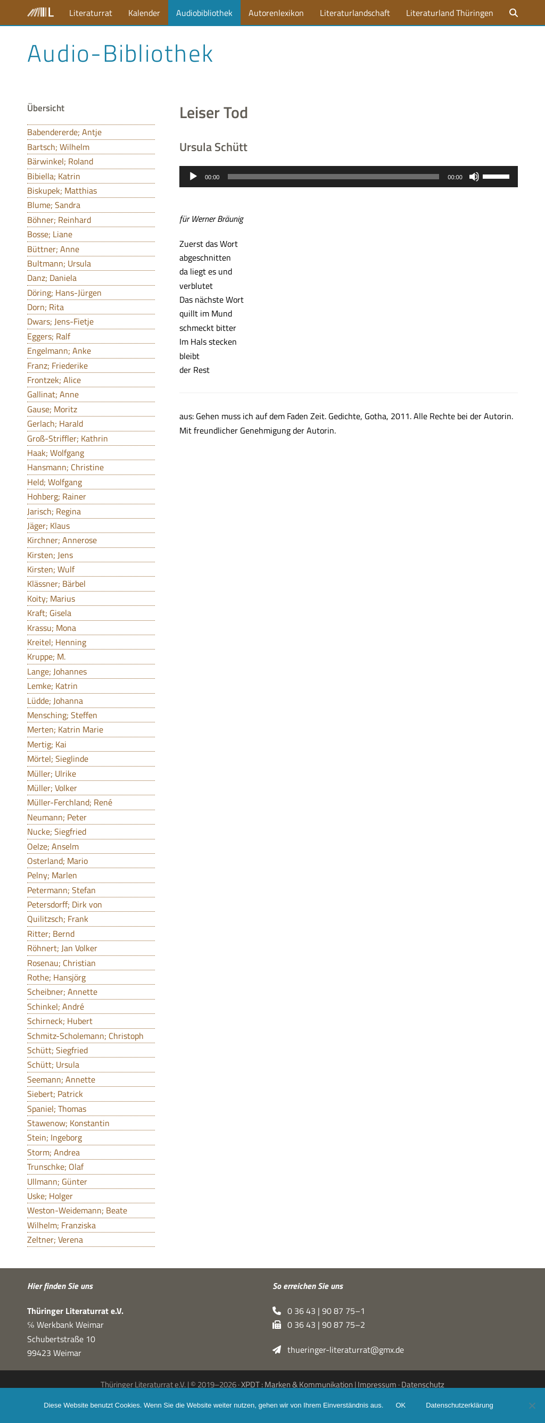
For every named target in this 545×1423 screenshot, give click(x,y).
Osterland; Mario (57, 860)
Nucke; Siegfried (56, 831)
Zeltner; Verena (55, 1239)
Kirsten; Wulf (51, 569)
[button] (513, 12)
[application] (348, 176)
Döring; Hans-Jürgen (64, 292)
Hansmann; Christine (65, 467)
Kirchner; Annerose (62, 540)
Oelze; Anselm (53, 846)
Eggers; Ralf (48, 336)
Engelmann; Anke (59, 350)
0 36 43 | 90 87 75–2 (318, 1324)
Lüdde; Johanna (55, 700)
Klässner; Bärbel (56, 583)
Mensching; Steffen (62, 715)
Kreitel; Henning (56, 642)
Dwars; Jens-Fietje (60, 321)
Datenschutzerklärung (459, 1406)
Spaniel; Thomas (56, 1108)
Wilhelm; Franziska (61, 1225)
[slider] (333, 176)
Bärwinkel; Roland (60, 161)
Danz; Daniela (52, 277)
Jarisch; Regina (54, 511)
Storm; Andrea (53, 1152)
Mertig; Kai (47, 744)
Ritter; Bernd (51, 933)
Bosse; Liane (49, 234)
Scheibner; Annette (62, 991)
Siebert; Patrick (55, 1093)
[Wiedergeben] (193, 176)
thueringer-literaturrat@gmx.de (338, 1349)
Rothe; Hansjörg (56, 977)
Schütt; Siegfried (57, 1050)
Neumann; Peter (57, 817)
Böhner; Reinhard (59, 219)
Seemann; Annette (61, 1079)
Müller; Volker (52, 787)
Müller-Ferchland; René (69, 802)
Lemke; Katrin (52, 685)
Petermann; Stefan (61, 890)
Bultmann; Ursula (59, 263)
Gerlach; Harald (55, 423)
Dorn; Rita (45, 307)
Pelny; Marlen (52, 875)
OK (401, 1406)
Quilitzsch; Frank (57, 918)
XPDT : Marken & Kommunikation (297, 1384)
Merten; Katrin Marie (65, 729)
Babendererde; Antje (64, 132)
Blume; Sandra (53, 204)
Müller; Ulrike (51, 773)
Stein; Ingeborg (54, 1137)
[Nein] (531, 1405)
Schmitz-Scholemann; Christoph (85, 1035)
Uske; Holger (50, 1195)
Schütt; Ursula (53, 1064)
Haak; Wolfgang (55, 452)
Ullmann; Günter (57, 1181)
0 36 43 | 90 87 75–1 (318, 1310)
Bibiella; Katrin (53, 176)
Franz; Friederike (57, 365)
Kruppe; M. (46, 656)
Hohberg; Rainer (56, 496)
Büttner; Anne (53, 249)
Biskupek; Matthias (62, 190)
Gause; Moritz (52, 409)
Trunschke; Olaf (55, 1166)
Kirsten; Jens (50, 554)
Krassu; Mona (51, 627)
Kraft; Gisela (49, 612)
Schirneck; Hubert (60, 1020)
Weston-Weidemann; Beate (77, 1210)
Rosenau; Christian (61, 962)
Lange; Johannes (57, 671)
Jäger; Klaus (48, 525)
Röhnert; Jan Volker (62, 948)
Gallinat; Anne (53, 394)
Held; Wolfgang (54, 482)
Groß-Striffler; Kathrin (67, 438)
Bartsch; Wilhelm (58, 146)
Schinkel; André (55, 1006)
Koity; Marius (51, 598)
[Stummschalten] (474, 176)
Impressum (377, 1384)
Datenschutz (422, 1384)
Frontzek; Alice (54, 379)
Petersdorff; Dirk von (64, 904)
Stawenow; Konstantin (68, 1123)
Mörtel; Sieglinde (57, 758)
